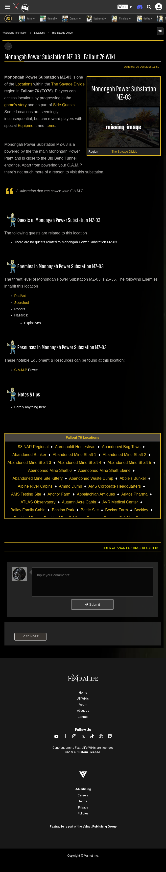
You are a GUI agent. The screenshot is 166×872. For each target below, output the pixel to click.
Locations (39, 32)
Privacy (83, 807)
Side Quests (63, 105)
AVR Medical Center (120, 502)
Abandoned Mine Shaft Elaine (104, 470)
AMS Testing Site (26, 494)
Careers (83, 795)
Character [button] (71, 18)
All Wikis (83, 698)
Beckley (141, 510)
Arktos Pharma (134, 494)
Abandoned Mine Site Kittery (38, 478)
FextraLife (57, 826)
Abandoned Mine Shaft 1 (74, 455)
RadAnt (20, 296)
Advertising (83, 789)
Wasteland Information (14, 32)
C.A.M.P (20, 370)
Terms (83, 801)
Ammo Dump (70, 486)
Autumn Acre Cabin (79, 502)
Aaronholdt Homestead (75, 447)
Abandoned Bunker (29, 455)
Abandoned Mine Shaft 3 (29, 462)
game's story (15, 105)
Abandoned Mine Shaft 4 (79, 462)
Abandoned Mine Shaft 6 (50, 470)
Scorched (21, 303)
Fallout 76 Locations (82, 437)
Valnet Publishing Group (100, 826)
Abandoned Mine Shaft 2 (124, 455)
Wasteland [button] (121, 18)
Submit (92, 604)
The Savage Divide (62, 32)
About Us (83, 710)
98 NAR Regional (33, 447)
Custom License (88, 752)
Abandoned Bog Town (121, 447)
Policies (83, 813)
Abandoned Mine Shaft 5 (129, 462)
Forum (83, 704)
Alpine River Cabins (35, 486)
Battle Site (90, 510)
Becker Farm (116, 510)
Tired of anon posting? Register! (130, 548)
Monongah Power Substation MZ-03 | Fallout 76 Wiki (59, 57)
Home (83, 692)
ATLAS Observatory (38, 502)
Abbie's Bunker (132, 478)
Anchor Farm (58, 494)
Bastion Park (63, 510)
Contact (83, 717)
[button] (124, 7)
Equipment (27, 126)
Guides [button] (144, 18)
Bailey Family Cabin (27, 510)
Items (50, 126)
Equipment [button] (96, 18)
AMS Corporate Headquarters (115, 486)
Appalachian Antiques (96, 494)
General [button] (48, 18)
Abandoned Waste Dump (91, 478)
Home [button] (27, 18)
